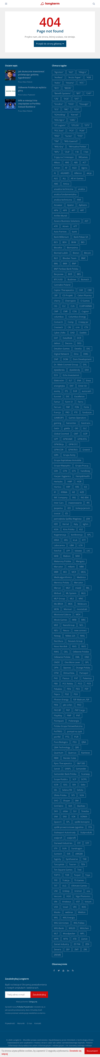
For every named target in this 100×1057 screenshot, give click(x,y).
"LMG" (73, 120)
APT (73, 210)
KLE (81, 529)
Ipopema (58, 508)
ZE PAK (77, 944)
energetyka (59, 385)
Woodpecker (69, 933)
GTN (65, 470)
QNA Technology (62, 747)
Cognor (85, 311)
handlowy (85, 470)
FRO (67, 412)
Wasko (57, 912)
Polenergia (73, 720)
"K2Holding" (60, 114)
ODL (66, 651)
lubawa (78, 550)
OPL (87, 662)
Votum (88, 901)
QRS (77, 747)
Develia (78, 348)
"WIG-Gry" (59, 146)
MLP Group (59, 598)
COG (74, 311)
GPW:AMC (68, 439)
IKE (73, 492)
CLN (72, 306)
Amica (66, 183)
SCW (56, 784)
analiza (81, 189)
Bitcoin (87, 252)
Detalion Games (62, 348)
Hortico (57, 486)
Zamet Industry (61, 944)
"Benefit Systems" (62, 93)
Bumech (85, 279)
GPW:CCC (73, 444)
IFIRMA (64, 492)
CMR (65, 311)
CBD (90, 290)
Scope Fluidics (61, 779)
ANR (79, 199)
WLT (56, 933)
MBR (56, 572)
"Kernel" (74, 114)
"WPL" (57, 151)
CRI (69, 327)
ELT (70, 380)
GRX (56, 470)
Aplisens (83, 205)
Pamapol (83, 673)
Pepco (57, 694)
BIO (82, 242)
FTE (76, 412)
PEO (78, 689)
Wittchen (84, 928)
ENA (79, 380)
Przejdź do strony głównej (50, 43)
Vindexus (66, 901)
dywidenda (59, 369)
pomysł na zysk (74, 731)
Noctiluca (58, 641)
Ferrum (57, 407)
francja (57, 412)
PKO (79, 704)
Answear (58, 205)
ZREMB (57, 954)
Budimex (72, 279)
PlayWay (58, 715)
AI (55, 173)
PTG (67, 736)
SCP (74, 779)
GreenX (86, 449)
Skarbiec (81, 805)
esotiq (57, 391)
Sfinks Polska (60, 795)
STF (79, 843)
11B (77, 151)
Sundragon (76, 848)
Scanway (85, 774)
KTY (84, 540)
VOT (78, 901)
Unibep (66, 891)
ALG (56, 178)
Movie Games (60, 619)
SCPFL (84, 779)
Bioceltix (58, 247)
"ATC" (81, 82)
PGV (76, 694)
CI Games (85, 300)
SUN (64, 848)
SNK (56, 816)
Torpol (77, 875)
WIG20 (72, 928)
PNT (78, 715)
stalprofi (58, 837)
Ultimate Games (79, 885)
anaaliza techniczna (63, 189)
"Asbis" (57, 82)
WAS (84, 907)
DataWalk (67, 338)
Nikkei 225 (70, 635)
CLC (64, 306)
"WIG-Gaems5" (71, 141)
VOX (56, 907)
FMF (68, 407)
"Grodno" (58, 104)
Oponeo (67, 667)
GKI (76, 428)
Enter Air (82, 385)
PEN (69, 689)
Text (79, 869)
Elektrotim (59, 380)
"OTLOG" (75, 125)
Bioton (76, 252)
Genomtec (71, 423)
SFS (73, 795)
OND (87, 657)
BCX (56, 242)
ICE (85, 486)
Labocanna (59, 545)
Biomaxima (72, 247)
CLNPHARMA (85, 306)
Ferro (80, 401)
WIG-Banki (59, 928)
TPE (56, 880)
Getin (56, 428)
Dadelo (83, 332)
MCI (65, 572)
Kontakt (37, 1023)
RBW (56, 758)
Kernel (66, 524)
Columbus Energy (77, 316)
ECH (56, 375)
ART (82, 210)
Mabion (67, 556)
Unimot (78, 891)
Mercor (57, 587)
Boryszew (58, 274)
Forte (86, 407)
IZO (69, 508)
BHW (73, 242)
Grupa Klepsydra (62, 465)
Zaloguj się (33, 1001)
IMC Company (60, 497)
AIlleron (78, 173)
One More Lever (72, 662)
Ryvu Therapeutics (63, 763)
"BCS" (56, 88)
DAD (72, 332)
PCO (80, 683)
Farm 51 (69, 401)
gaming (57, 423)
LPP (68, 550)
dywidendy (74, 369)
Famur (57, 401)
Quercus (72, 752)
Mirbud (57, 593)
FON (77, 407)
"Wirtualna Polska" (77, 146)
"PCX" (71, 130)
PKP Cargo (80, 710)
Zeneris (57, 949)
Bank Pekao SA (81, 237)
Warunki (21, 1023)
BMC (83, 258)
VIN (55, 901)
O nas (29, 1023)
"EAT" (76, 98)
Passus (66, 678)
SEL (55, 790)
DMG (85, 354)
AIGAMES (65, 173)
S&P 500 (81, 763)
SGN (82, 795)
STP (87, 843)
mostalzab (82, 609)
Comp (71, 322)
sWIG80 (79, 853)
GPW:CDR (58, 449)
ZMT (76, 949)
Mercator (78, 582)
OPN (56, 667)
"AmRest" (58, 77)
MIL (87, 587)
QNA (84, 742)
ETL (66, 391)
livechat (57, 550)
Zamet (84, 938)
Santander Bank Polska (65, 774)
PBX (56, 683)
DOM (65, 359)
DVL (85, 364)
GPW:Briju (59, 444)
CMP (56, 311)
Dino (76, 354)
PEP (86, 689)
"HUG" (71, 104)
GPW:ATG (82, 439)
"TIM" (56, 141)
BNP (74, 263)
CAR (81, 290)
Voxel (65, 907)
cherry (57, 300)
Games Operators (77, 417)
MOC (70, 603)
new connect (80, 630)
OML (77, 657)
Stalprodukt (86, 832)
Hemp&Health (83, 476)
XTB (74, 938)
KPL (89, 534)
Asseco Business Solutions (67, 221)
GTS (74, 470)
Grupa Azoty (69, 455)
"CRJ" (56, 98)
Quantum (58, 752)
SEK (74, 784)
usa (88, 891)
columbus (59, 316)
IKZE (82, 492)
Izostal (57, 513)
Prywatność (10, 1023)
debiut (57, 343)
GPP (56, 439)
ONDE (57, 662)
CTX (86, 327)
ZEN (87, 944)
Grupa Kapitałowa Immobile (67, 460)
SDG (65, 784)
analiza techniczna (63, 199)
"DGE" (66, 98)
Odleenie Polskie (81, 651)
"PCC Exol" (59, 130)
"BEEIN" (67, 88)
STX (55, 848)
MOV (78, 614)
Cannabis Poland (62, 284)
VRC (75, 907)
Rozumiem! (92, 1050)
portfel (57, 736)
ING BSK (85, 497)
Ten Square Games (63, 869)
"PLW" (82, 130)
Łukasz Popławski (29, 95)
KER (56, 524)
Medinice (81, 577)
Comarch (58, 322)
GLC (85, 428)
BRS (79, 274)
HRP (68, 486)
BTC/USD (58, 279)
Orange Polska (83, 667)
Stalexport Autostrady (65, 832)
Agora (84, 167)
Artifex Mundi (60, 215)
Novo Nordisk (60, 646)
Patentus (87, 678)
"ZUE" (67, 151)
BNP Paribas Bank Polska (66, 268)
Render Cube (69, 758)
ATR (56, 226)
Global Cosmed (61, 433)
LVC (88, 550)
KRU (66, 540)
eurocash (86, 391)
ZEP (68, 949)
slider (65, 811)
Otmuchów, (69, 673)
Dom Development (82, 359)
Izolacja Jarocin (83, 508)
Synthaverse (72, 859)
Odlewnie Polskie (62, 657)
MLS (72, 598)
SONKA (83, 816)
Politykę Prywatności (25, 1007)
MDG (83, 572)
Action (57, 167)
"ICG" (56, 109)
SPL (68, 821)
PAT (76, 678)
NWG (56, 651)
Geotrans (85, 423)
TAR (84, 859)
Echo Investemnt (71, 375)
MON (56, 609)
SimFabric (59, 805)
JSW (88, 518)
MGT (68, 587)
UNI (56, 891)
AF (66, 167)
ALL (64, 178)
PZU (75, 742)
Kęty (76, 524)
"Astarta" (69, 82)
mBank (71, 566)
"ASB (88, 77)
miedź (78, 587)
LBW (72, 545)
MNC (81, 598)
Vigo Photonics (83, 896)
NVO (83, 646)
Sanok (57, 768)
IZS (66, 513)
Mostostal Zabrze (62, 614)
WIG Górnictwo (61, 922)
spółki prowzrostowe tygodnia (68, 827)
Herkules (58, 481)
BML (56, 263)
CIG (55, 306)
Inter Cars (59, 502)
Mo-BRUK (58, 603)
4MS (67, 162)
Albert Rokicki (27, 82)
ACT (84, 162)
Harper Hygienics (62, 476)
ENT (72, 385)
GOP (85, 433)
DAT (56, 338)
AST (86, 221)
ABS (76, 162)
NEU (56, 630)
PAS (56, 678)
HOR (79, 481)
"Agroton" (59, 72)
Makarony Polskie (62, 561)
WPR (56, 938)
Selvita (80, 790)
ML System (71, 593)
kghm (85, 524)
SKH (56, 811)
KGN (56, 529)
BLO (56, 258)
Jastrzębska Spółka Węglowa (68, 518)
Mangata (80, 561)
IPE (88, 502)
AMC (56, 183)
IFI (55, 492)
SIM (77, 800)
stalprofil (71, 837)
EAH (87, 369)
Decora (68, 343)
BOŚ (70, 274)
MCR (74, 572)
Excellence (79, 396)
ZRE (85, 949)
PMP (69, 715)
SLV (75, 811)
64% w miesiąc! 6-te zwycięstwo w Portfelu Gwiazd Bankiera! (29, 103)
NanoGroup (69, 625)
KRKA (56, 540)
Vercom (58, 896)
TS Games (79, 880)
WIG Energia (69, 917)
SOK (73, 816)
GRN (56, 455)
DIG (88, 348)
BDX (65, 242)
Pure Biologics (61, 742)
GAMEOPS (59, 417)
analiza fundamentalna (65, 194)
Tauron (72, 864)
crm (78, 327)
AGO (74, 167)
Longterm (17, 1040)
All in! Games (77, 178)
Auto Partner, (60, 231)
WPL (82, 933)
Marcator (58, 566)
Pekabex (58, 689)
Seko (83, 784)
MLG (83, 593)
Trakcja (65, 880)
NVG (74, 646)
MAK (77, 556)
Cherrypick (70, 300)
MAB (56, 556)
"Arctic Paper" (74, 77)
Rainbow (85, 752)
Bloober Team (69, 258)
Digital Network (61, 354)
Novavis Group (75, 641)
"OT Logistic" (60, 125)
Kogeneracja (60, 534)
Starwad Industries (63, 843)
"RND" (57, 135)
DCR (79, 338)
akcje (89, 173)
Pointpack (59, 720)
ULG (64, 885)
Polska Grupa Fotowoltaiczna (68, 726)
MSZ (56, 625)
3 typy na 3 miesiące (64, 157)
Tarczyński (59, 864)
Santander (81, 768)
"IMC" (66, 109)
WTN (65, 938)
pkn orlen (67, 704)
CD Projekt (67, 295)
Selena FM (67, 790)
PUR (76, 736)
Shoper (66, 800)
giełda (67, 428)
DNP (56, 359)
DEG (79, 343)
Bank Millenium (61, 237)
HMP (69, 481)
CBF (56, 295)
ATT (75, 226)
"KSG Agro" (59, 120)
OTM (56, 673)
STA (90, 827)
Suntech (58, 853)
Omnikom (71, 1040)
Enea (88, 380)
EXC (68, 396)
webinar (69, 912)
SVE (68, 853)
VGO (68, 896)
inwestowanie (75, 502)
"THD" (80, 135)
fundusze (87, 412)
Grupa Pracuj (81, 465)
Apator (70, 205)
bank (74, 231)
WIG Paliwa (79, 922)
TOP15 (57, 875)
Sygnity (57, 859)
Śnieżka (85, 811)
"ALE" (70, 72)
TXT (55, 885)
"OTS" (87, 125)
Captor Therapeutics (64, 290)
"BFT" (78, 93)
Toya (87, 875)
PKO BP (57, 710)
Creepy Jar (83, 322)
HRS (77, 486)
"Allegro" (82, 72)
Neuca (66, 630)
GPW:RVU (73, 449)
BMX (65, 263)
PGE (67, 694)
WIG (56, 917)
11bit (85, 151)
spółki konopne (82, 821)
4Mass (57, 162)
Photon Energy (61, 699)
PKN (56, 704)
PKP (68, 710)
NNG (82, 635)
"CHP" (89, 93)
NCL (81, 625)
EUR (75, 391)
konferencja (77, 534)
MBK (81, 566)
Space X (57, 821)
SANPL (68, 768)
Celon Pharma (85, 295)
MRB (74, 619)
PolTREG (58, 731)
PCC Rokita (68, 683)
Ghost (90, 1040)
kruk (75, 540)
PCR (89, 683)
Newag (57, 635)
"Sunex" (68, 135)
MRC (83, 619)
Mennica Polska (61, 582)
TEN (83, 864)
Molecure (82, 603)
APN (56, 210)
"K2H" (76, 109)
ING (74, 497)
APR (65, 210)
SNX (65, 816)
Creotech (58, 327)
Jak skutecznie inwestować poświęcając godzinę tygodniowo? (31, 74)
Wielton (82, 912)
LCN (81, 545)
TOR (67, 875)
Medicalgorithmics (63, 577)
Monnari (68, 609)
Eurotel (57, 396)
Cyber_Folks (59, 332)
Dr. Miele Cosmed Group (66, 364)
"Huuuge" (83, 104)
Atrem (66, 226)
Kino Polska (68, 529)
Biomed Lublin (61, 252)
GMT (76, 433)
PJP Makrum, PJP (81, 699)
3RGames (83, 157)
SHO (56, 800)
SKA (70, 805)
